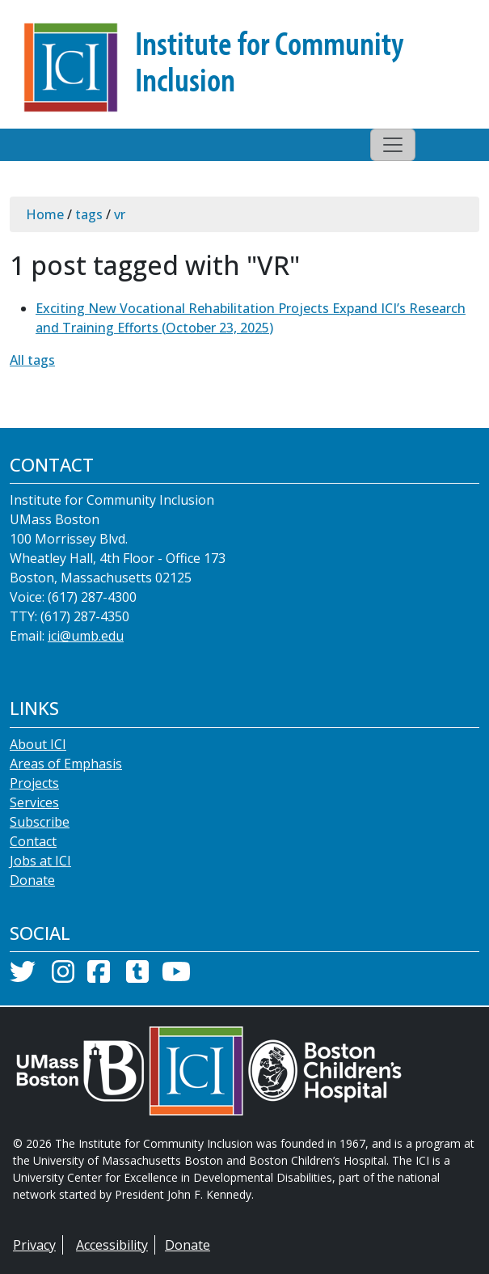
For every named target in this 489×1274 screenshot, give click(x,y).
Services (34, 802)
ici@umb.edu (86, 636)
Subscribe (40, 822)
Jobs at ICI (40, 861)
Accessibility (112, 1245)
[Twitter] (23, 976)
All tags (32, 360)
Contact (33, 841)
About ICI (38, 744)
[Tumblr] (137, 976)
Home (45, 214)
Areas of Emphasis (66, 763)
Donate (32, 880)
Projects (34, 783)
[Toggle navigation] (392, 145)
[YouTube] (176, 976)
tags (89, 214)
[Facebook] (98, 976)
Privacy (34, 1245)
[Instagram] (63, 976)
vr (119, 214)
